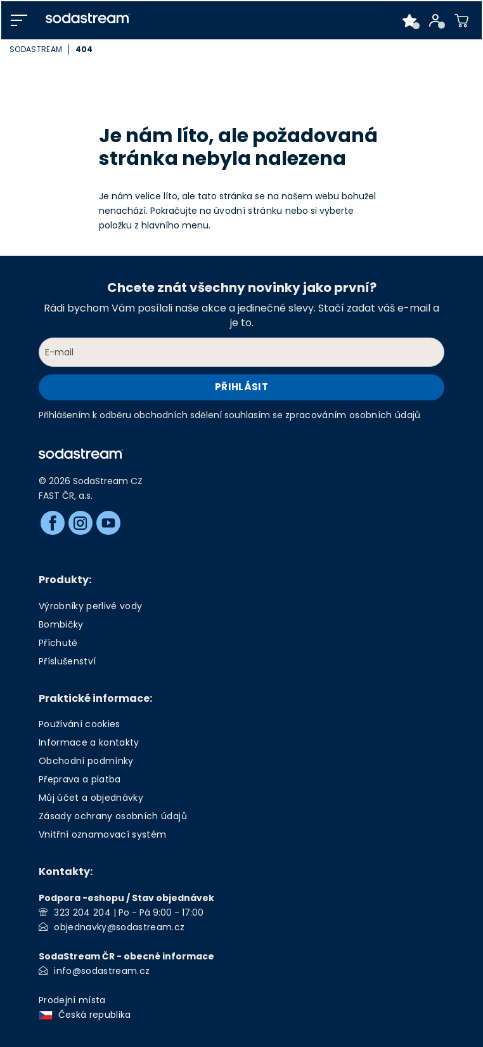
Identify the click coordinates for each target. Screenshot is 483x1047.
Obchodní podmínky (86, 760)
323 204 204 (82, 912)
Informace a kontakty (89, 742)
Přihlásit (241, 386)
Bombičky (61, 624)
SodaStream (36, 49)
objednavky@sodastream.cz (119, 927)
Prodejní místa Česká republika (87, 1007)
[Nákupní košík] (461, 20)
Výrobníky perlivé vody (90, 606)
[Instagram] (80, 523)
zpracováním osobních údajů (353, 415)
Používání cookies (79, 724)
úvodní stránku (248, 210)
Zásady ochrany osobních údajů (113, 816)
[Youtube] (108, 523)
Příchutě (58, 642)
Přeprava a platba (80, 779)
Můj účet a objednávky (91, 797)
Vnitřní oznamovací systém (103, 834)
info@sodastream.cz (102, 971)
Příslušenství (67, 661)
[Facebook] (53, 523)
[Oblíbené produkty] (409, 20)
